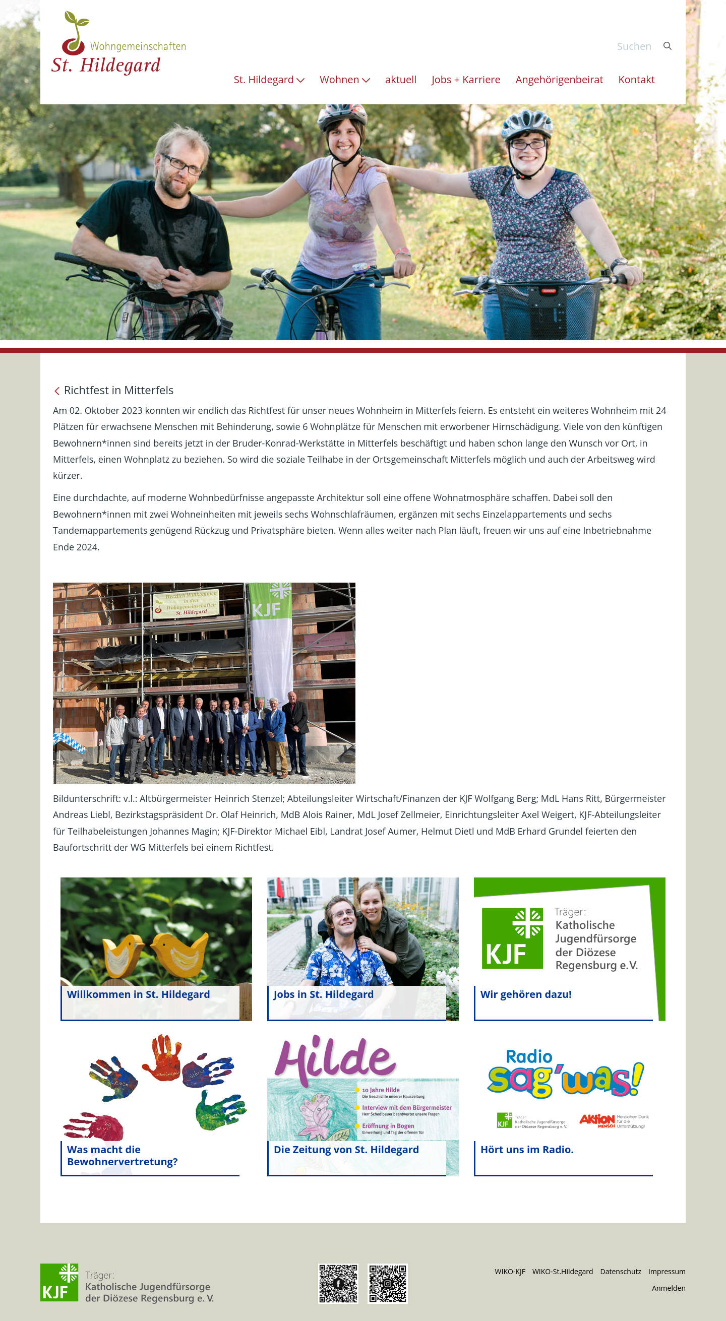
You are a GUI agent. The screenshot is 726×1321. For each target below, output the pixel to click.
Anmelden (669, 1288)
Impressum (667, 1271)
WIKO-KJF (510, 1271)
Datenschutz (620, 1271)
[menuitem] (269, 80)
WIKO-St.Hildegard (562, 1271)
